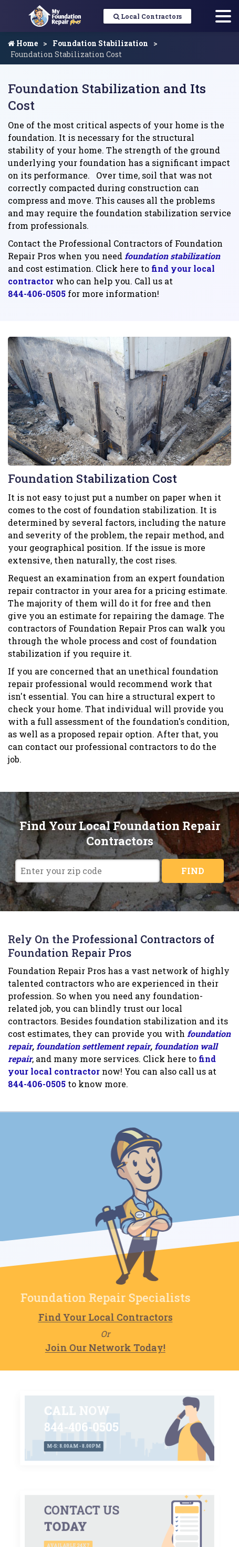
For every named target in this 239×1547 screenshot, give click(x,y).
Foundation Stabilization (100, 43)
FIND (192, 870)
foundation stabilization (172, 255)
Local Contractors (147, 16)
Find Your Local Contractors (92, 1317)
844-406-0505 (37, 293)
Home (23, 43)
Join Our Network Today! (92, 1347)
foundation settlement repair (93, 1046)
